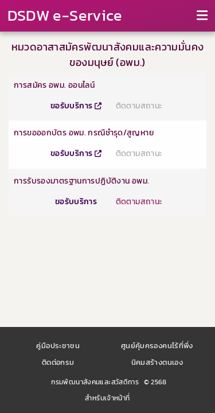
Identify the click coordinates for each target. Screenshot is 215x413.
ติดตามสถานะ (139, 105)
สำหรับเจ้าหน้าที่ (107, 398)
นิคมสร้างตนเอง (157, 362)
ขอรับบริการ (75, 105)
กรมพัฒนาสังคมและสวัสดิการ (95, 382)
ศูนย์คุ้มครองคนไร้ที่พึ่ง (157, 345)
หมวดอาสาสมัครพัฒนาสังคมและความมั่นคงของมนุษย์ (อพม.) (107, 54)
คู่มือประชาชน (58, 345)
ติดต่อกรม (58, 362)
